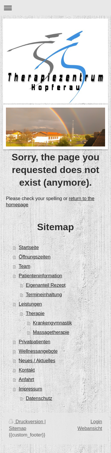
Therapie (35, 313)
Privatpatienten (34, 341)
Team (24, 266)
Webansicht (90, 428)
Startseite (29, 247)
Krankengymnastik (52, 322)
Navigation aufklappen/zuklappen (55, 7)
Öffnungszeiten (34, 256)
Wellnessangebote (38, 351)
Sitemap (17, 428)
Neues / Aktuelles (37, 360)
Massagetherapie (51, 332)
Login (96, 421)
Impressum (30, 388)
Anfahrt (26, 379)
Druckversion (26, 421)
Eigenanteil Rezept (45, 285)
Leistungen (30, 304)
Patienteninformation (40, 275)
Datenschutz (39, 398)
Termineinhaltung (44, 294)
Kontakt (27, 370)
